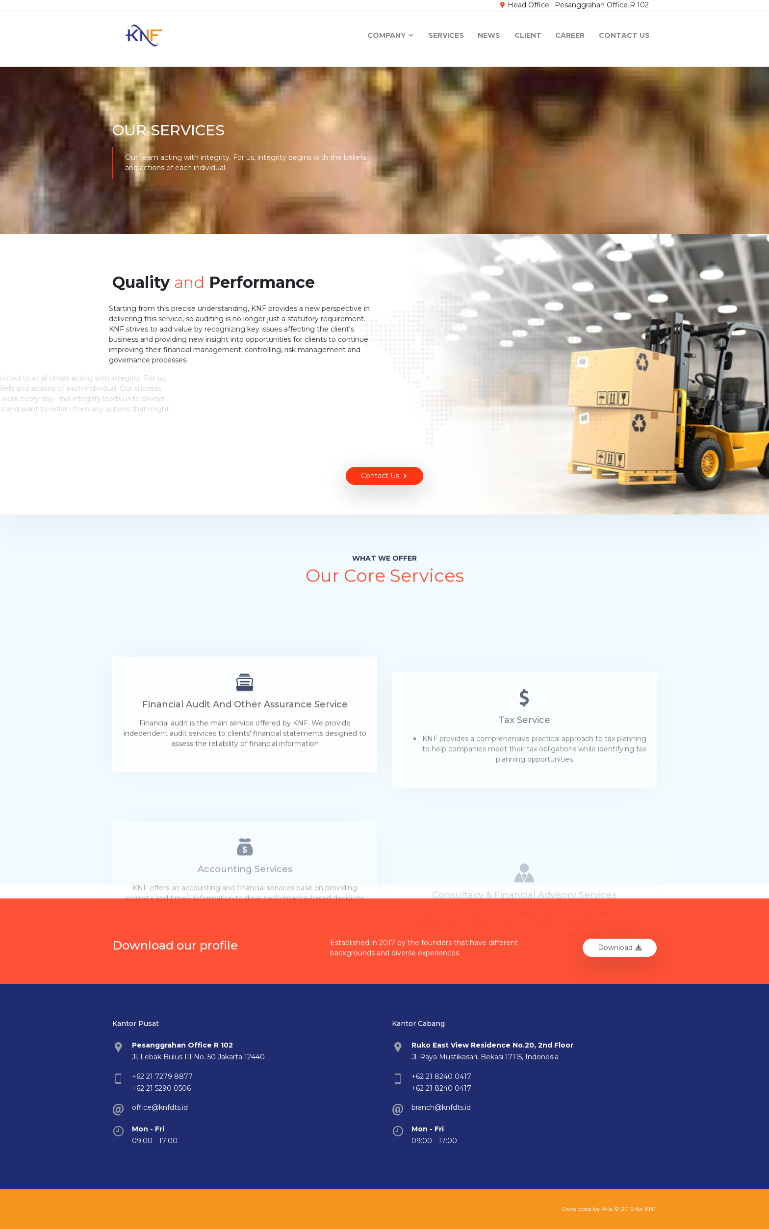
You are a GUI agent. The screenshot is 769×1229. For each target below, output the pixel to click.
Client (527, 32)
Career (570, 32)
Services (446, 32)
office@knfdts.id (160, 1107)
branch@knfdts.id (441, 1107)
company (390, 32)
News (489, 32)
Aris (607, 1208)
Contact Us (624, 32)
